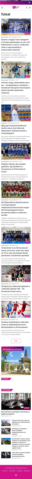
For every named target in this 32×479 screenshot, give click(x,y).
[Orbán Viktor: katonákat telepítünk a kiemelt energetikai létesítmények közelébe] (6, 455)
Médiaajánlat (27, 470)
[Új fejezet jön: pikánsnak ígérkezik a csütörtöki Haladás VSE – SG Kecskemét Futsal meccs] (16, 273)
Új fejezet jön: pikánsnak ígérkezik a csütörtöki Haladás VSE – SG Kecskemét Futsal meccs (15, 288)
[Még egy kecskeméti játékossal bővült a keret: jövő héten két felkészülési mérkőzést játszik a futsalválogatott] (16, 112)
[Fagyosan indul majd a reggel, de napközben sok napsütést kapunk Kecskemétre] (6, 423)
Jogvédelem (20, 470)
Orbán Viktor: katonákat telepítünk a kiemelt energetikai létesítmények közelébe (21, 454)
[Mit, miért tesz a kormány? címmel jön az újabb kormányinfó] (16, 401)
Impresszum (5, 470)
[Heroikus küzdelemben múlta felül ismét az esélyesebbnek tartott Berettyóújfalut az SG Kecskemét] (16, 309)
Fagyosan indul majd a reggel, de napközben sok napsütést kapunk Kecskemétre (21, 422)
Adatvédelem (12, 470)
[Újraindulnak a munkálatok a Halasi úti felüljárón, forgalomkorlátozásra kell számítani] (6, 431)
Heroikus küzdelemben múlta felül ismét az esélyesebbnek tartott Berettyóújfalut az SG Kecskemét (15, 324)
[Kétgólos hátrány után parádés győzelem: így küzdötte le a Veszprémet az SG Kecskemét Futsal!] (16, 151)
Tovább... (16, 341)
